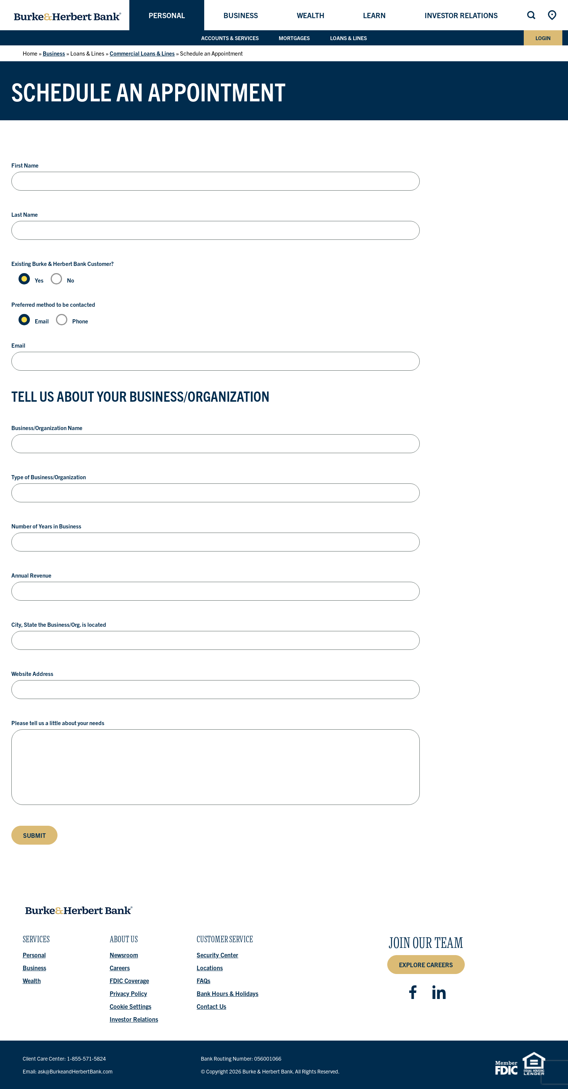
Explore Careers (426, 964)
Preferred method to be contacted (53, 304)
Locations (553, 15)
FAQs (204, 980)
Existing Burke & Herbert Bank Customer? (62, 263)
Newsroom (124, 955)
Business (240, 15)
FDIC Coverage (129, 980)
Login (543, 37)
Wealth (310, 15)
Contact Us (212, 1006)
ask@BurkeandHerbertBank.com (75, 1071)
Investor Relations (461, 15)
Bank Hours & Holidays (228, 993)
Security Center (218, 955)
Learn (374, 15)
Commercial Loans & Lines (142, 53)
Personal (167, 15)
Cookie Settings (130, 1006)
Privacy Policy (128, 993)
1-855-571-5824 (86, 1058)
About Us (124, 941)
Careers (120, 967)
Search (532, 15)
